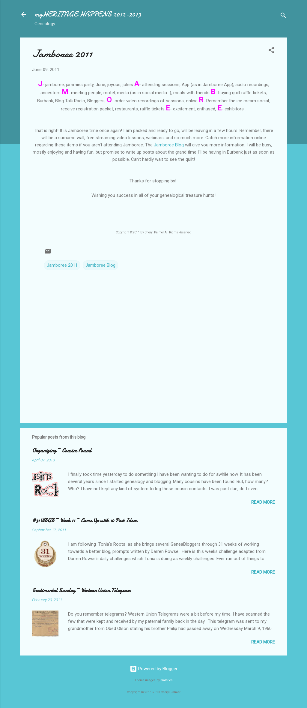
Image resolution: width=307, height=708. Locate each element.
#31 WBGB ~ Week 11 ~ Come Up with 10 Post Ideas (84, 520)
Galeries (167, 680)
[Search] (283, 16)
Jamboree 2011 (62, 265)
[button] (271, 51)
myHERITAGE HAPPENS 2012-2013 (87, 14)
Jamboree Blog (169, 145)
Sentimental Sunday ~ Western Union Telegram (81, 590)
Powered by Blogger (153, 668)
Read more (263, 502)
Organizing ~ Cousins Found (61, 450)
